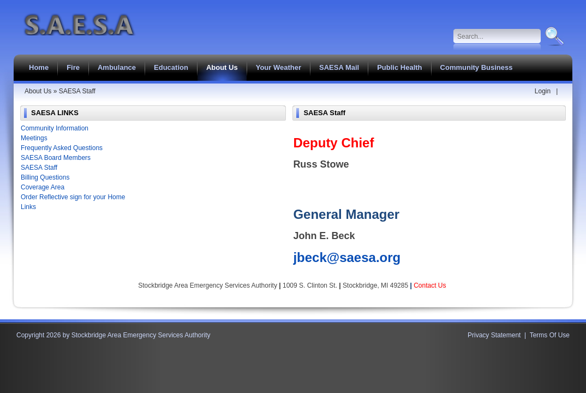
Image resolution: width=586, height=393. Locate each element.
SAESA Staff (39, 167)
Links (28, 207)
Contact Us (430, 285)
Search (553, 36)
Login (543, 91)
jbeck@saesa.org (346, 257)
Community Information (54, 128)
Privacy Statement (494, 335)
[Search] (497, 36)
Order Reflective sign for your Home (73, 197)
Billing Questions (45, 177)
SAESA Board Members (56, 158)
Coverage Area (42, 187)
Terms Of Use (550, 335)
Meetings (34, 138)
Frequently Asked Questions (62, 148)
